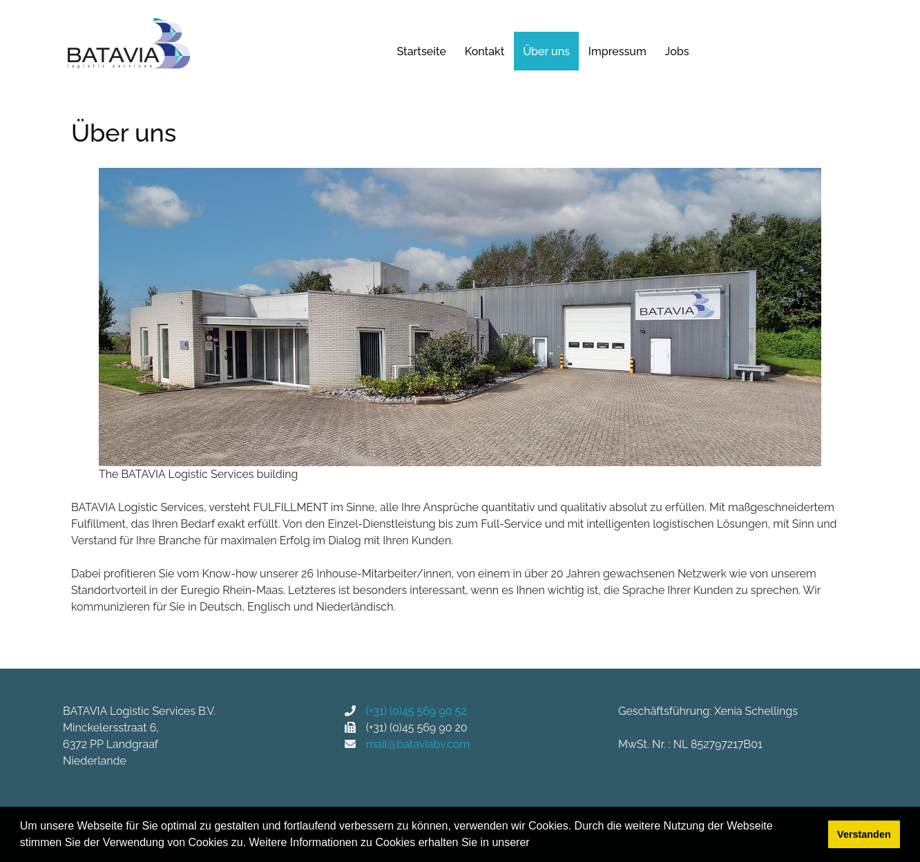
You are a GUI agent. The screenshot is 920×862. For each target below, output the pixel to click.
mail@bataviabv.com (418, 744)
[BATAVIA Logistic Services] (128, 44)
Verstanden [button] (864, 834)
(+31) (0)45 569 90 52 (411, 711)
